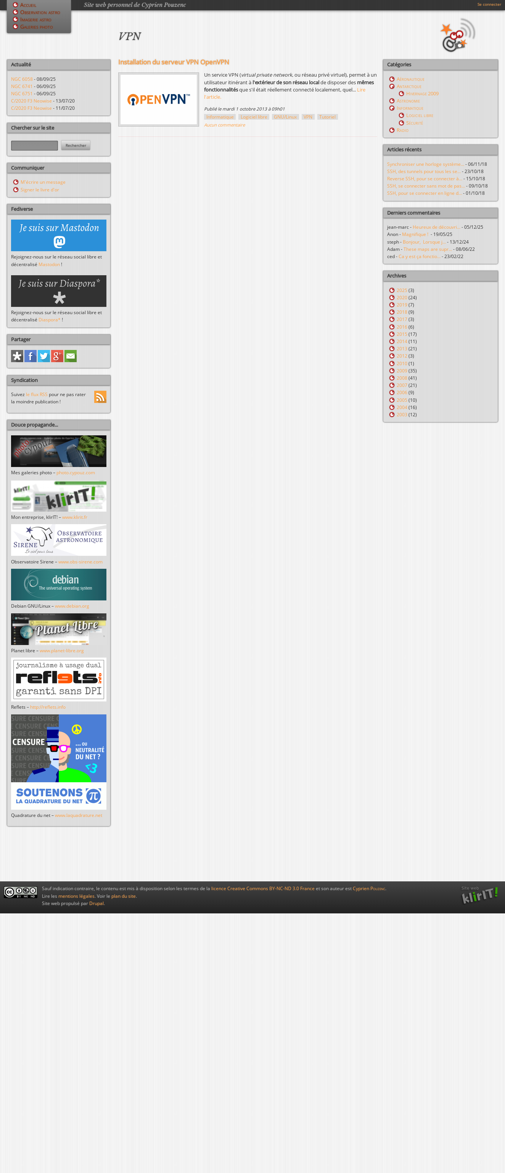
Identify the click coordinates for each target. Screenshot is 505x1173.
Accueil (28, 4)
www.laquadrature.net (78, 815)
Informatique (220, 117)
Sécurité (414, 122)
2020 (402, 297)
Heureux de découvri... (436, 227)
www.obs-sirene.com (80, 562)
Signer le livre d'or (40, 190)
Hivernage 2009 (422, 93)
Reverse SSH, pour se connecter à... (424, 178)
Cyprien (369, 888)
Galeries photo (36, 26)
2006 (402, 392)
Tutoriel (327, 117)
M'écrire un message (43, 182)
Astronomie (408, 100)
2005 (402, 400)
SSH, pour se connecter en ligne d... (424, 193)
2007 (402, 385)
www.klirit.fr (74, 517)
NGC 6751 (22, 93)
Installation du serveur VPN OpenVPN (173, 62)
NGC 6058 (22, 79)
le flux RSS (37, 394)
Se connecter (489, 4)
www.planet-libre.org (62, 650)
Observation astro (40, 12)
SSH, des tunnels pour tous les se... (424, 171)
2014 (402, 341)
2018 (402, 312)
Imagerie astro (35, 19)
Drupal (96, 903)
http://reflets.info (48, 707)
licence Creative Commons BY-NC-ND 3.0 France (263, 888)
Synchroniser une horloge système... (425, 164)
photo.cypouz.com (75, 472)
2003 (402, 414)
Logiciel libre (254, 117)
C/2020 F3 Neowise (31, 101)
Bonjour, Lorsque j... (424, 242)
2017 (402, 319)
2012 (402, 356)
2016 (402, 327)
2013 (402, 348)
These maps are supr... (428, 249)
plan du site (123, 896)
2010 (402, 363)
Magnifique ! (416, 234)
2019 (402, 305)
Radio (403, 130)
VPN (308, 117)
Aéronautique (411, 78)
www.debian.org (72, 606)
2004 (402, 407)
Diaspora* (50, 320)
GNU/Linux (285, 117)
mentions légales (76, 896)
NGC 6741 (22, 86)
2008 (402, 378)
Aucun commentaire (224, 125)
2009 (402, 371)
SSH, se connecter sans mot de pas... (426, 186)
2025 (402, 290)
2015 (402, 334)
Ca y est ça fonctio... (420, 256)
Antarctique (409, 86)
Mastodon (49, 264)
